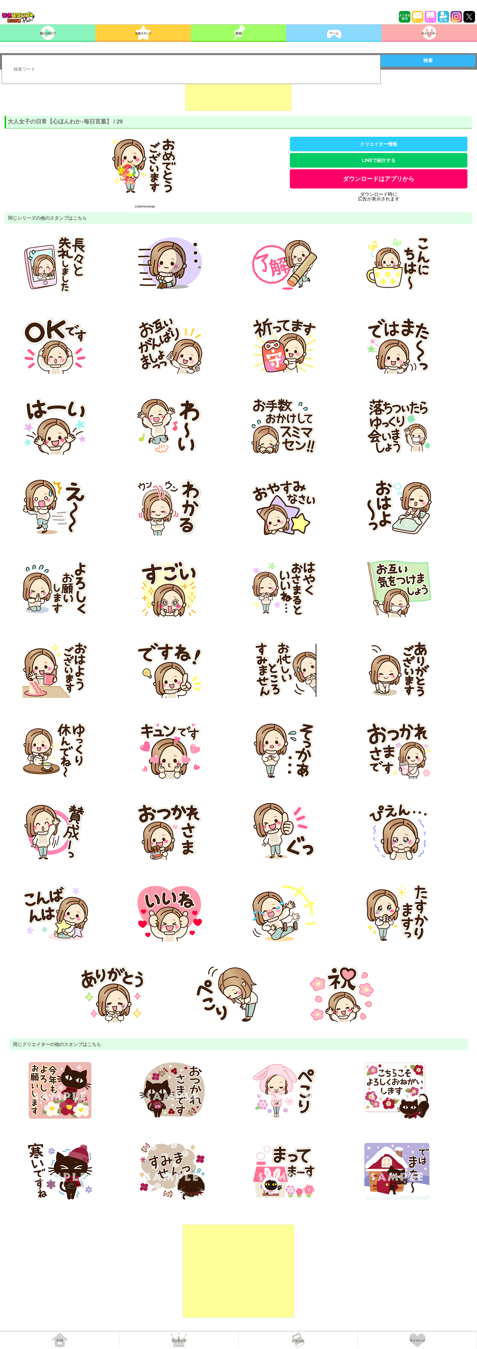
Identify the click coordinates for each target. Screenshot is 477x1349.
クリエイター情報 (378, 144)
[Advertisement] (239, 94)
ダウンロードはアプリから (378, 179)
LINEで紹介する (379, 160)
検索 (428, 60)
